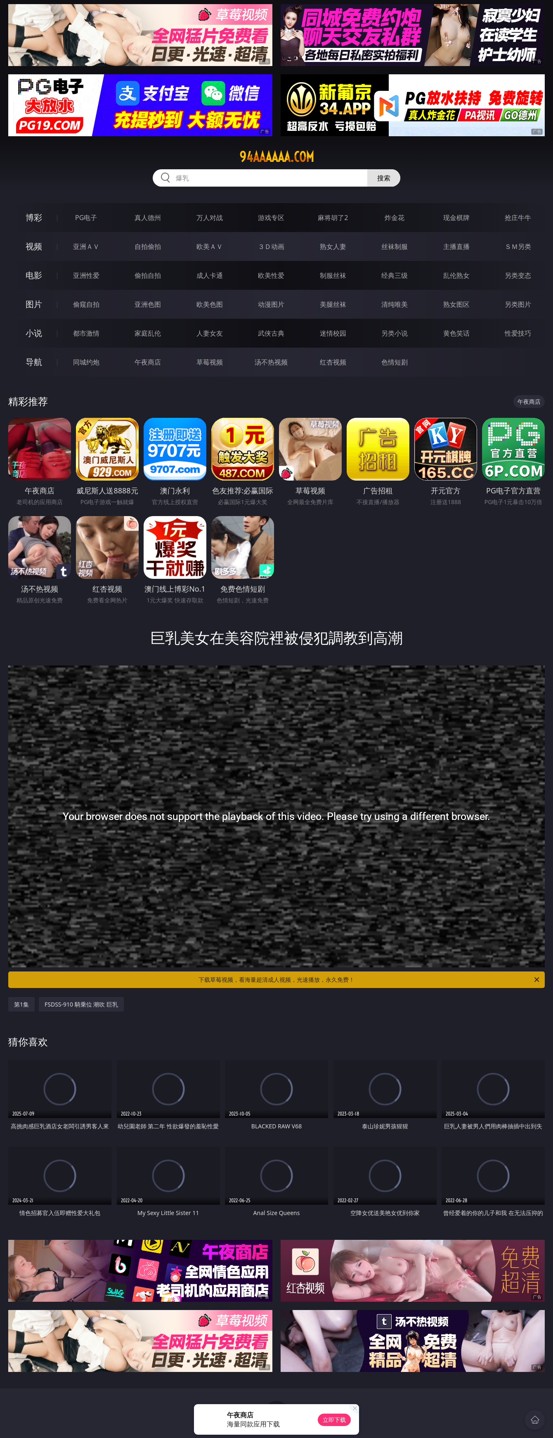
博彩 (34, 217)
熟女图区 (456, 304)
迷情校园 (333, 333)
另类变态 (518, 275)
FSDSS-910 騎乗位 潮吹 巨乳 (81, 1004)
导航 (34, 361)
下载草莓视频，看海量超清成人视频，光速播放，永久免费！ (370, 980)
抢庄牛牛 (518, 217)
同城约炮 (86, 362)
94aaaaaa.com (276, 157)
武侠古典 (271, 333)
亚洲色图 (148, 304)
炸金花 (394, 217)
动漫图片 (271, 304)
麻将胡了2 (333, 217)
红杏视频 (333, 362)
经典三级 (394, 275)
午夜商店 (148, 362)
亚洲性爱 (86, 275)
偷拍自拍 (148, 275)
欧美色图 (209, 304)
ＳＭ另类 (518, 246)
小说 (34, 333)
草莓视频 (209, 362)
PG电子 (86, 217)
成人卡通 (209, 275)
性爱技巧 (518, 333)
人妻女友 (209, 333)
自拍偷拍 (148, 246)
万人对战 (209, 217)
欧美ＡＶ (209, 246)
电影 (34, 275)
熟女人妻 (333, 246)
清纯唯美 (394, 304)
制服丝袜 (333, 275)
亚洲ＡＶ (86, 246)
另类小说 (394, 333)
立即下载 (334, 1420)
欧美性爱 (271, 275)
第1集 (21, 1004)
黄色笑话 (456, 333)
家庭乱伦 (148, 333)
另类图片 (518, 304)
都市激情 (86, 333)
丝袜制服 (394, 246)
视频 (34, 246)
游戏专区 (271, 217)
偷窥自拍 (86, 304)
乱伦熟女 (456, 275)
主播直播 (456, 246)
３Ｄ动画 (271, 246)
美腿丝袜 (333, 304)
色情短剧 (394, 362)
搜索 (383, 177)
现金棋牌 (456, 217)
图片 (34, 304)
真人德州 (148, 217)
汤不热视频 (271, 362)
